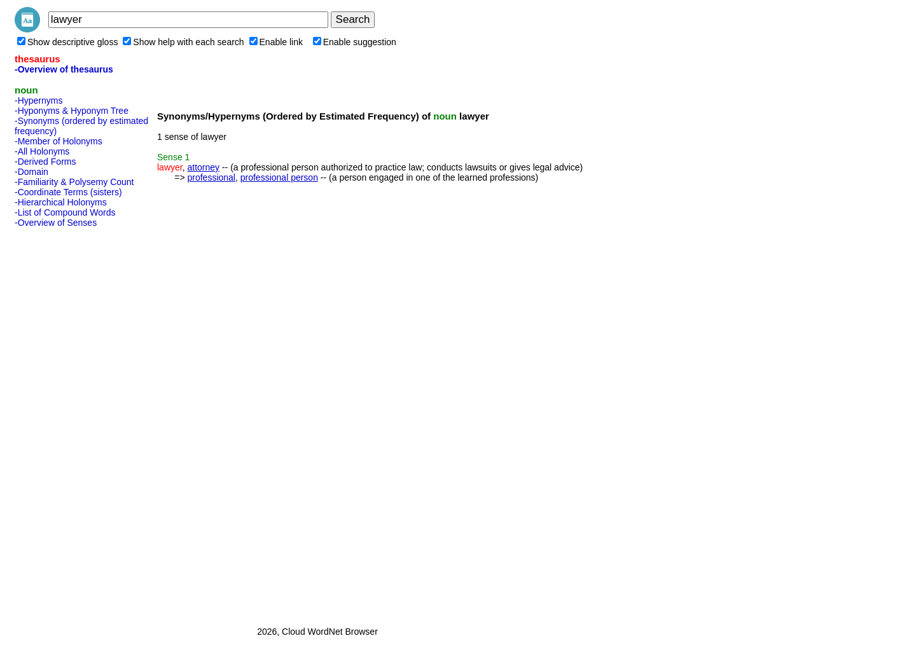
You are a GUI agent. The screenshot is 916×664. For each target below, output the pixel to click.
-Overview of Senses (56, 223)
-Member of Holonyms (58, 141)
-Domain (31, 172)
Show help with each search (183, 42)
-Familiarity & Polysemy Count (74, 182)
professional (211, 177)
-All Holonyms (42, 151)
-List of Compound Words (65, 212)
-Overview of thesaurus (64, 69)
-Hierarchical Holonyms (61, 202)
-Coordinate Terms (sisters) (68, 192)
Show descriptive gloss (67, 42)
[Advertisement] (65, 423)
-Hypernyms (38, 100)
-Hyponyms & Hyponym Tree (71, 111)
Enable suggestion (354, 42)
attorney (203, 167)
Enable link (276, 42)
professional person (279, 177)
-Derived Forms (45, 161)
